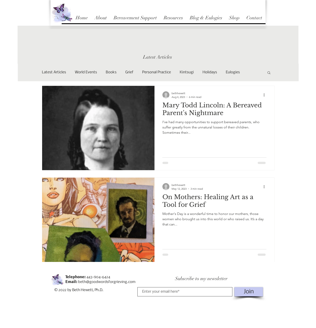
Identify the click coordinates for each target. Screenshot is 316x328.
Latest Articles (54, 72)
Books (111, 72)
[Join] (248, 291)
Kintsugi (187, 72)
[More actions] (265, 94)
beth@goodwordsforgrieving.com (106, 282)
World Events (86, 72)
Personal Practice (156, 72)
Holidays (210, 72)
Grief (129, 72)
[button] (269, 73)
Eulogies (233, 72)
